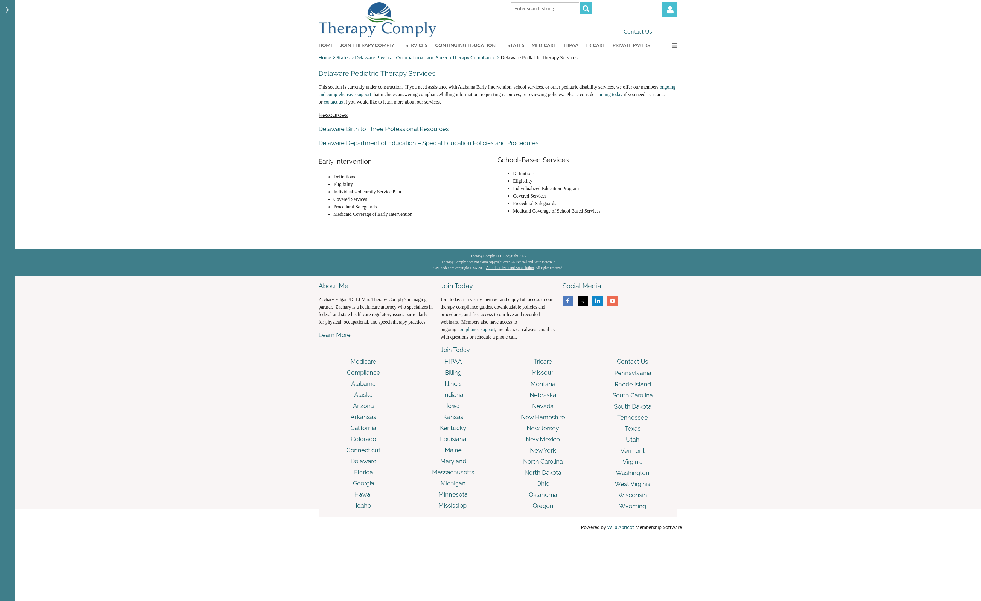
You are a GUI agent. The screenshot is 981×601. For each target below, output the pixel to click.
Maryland (453, 461)
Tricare (543, 361)
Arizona (363, 405)
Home (325, 57)
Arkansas (363, 417)
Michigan (453, 483)
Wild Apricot (620, 527)
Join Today (455, 349)
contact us (333, 101)
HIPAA (453, 361)
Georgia (363, 483)
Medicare (363, 361)
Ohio (543, 483)
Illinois (453, 383)
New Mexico (543, 439)
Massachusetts (453, 472)
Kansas (453, 417)
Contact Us (638, 31)
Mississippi (453, 505)
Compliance (363, 372)
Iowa (453, 405)
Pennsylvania (632, 373)
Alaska (363, 394)
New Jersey (543, 428)
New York (543, 450)
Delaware (364, 461)
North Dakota (543, 472)
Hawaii (363, 494)
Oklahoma (543, 494)
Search (586, 8)
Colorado (363, 439)
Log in (669, 9)
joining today (610, 94)
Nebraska (543, 395)
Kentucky (453, 428)
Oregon (543, 505)
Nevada (543, 406)
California (363, 428)
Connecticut (363, 450)
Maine (453, 450)
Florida (363, 472)
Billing (453, 372)
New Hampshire (543, 417)
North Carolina (543, 461)
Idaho (363, 505)
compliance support (476, 329)
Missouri (543, 372)
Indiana (453, 394)
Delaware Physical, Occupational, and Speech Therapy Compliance (425, 57)
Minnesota (453, 494)
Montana (543, 384)
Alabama (363, 383)
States (343, 57)
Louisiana (453, 439)
